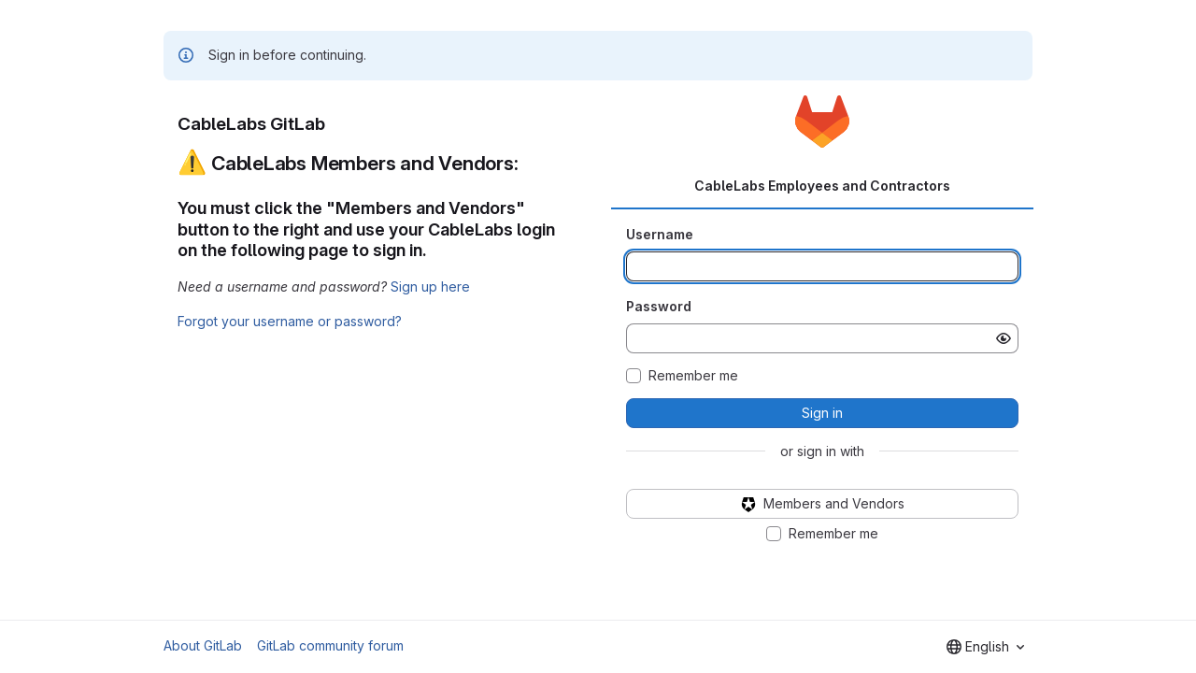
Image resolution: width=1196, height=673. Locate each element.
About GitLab (203, 645)
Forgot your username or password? (290, 321)
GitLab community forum (330, 645)
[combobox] (985, 647)
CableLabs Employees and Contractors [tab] (822, 185)
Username (659, 234)
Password (658, 306)
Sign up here (430, 286)
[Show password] (1003, 338)
